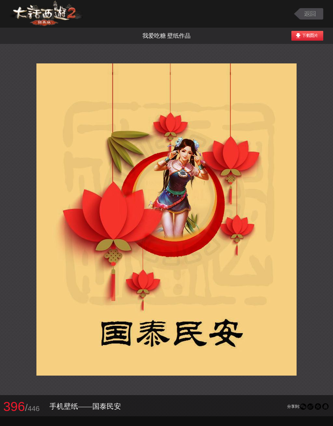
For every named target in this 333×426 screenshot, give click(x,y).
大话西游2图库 (46, 14)
